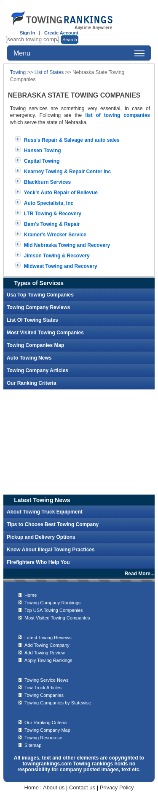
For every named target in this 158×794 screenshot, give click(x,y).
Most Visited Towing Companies (45, 333)
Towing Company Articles (37, 370)
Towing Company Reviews (38, 307)
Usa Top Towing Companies (40, 295)
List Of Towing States (32, 320)
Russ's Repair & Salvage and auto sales (72, 140)
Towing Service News (46, 680)
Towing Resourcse (43, 737)
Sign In (27, 32)
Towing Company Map (47, 730)
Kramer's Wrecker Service (55, 235)
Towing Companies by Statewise (57, 702)
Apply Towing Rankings (48, 660)
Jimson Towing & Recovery (57, 256)
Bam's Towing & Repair (52, 224)
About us (53, 787)
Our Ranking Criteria (31, 383)
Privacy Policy (117, 787)
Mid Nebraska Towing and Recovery (67, 245)
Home (30, 595)
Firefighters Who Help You (38, 562)
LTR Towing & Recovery (52, 214)
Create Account (61, 32)
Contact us (82, 787)
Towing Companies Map (35, 345)
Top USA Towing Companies (53, 610)
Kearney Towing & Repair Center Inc (67, 172)
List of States (49, 72)
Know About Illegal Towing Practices (51, 550)
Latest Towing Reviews (48, 637)
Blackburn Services (47, 182)
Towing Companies (44, 695)
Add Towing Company (47, 645)
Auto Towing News (29, 358)
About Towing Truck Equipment (45, 512)
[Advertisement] (79, 442)
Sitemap (32, 745)
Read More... (140, 574)
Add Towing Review (44, 652)
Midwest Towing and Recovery (60, 266)
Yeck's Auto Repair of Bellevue (61, 193)
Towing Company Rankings (52, 602)
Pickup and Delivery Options (41, 537)
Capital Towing (41, 161)
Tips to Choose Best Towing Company (53, 524)
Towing (18, 72)
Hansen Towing (42, 151)
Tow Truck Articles (43, 687)
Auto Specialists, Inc (48, 203)
